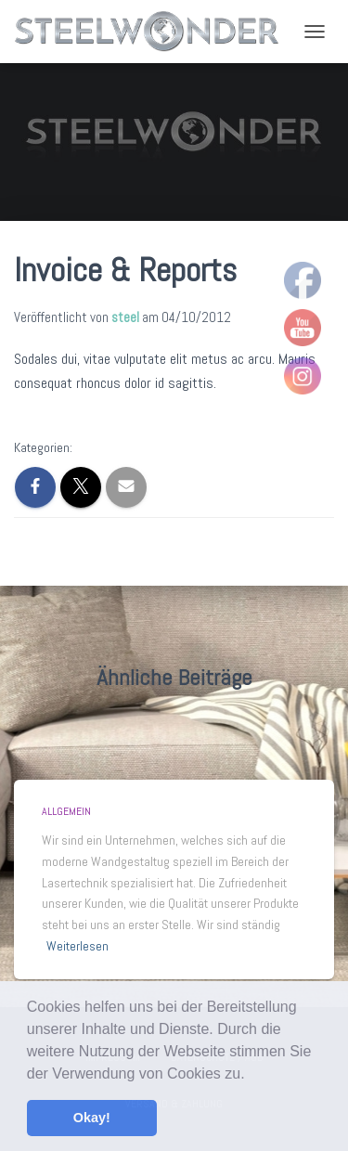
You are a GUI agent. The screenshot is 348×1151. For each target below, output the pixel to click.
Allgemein (66, 811)
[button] (251, 1075)
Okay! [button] (91, 1117)
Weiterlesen (77, 946)
